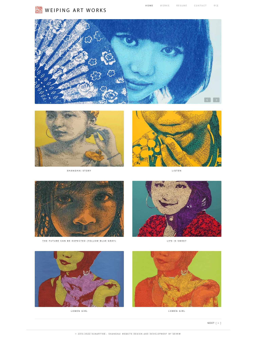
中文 (216, 5)
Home (149, 5)
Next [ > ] (214, 323)
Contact (200, 5)
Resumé (181, 5)
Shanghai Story (79, 171)
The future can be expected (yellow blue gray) (79, 241)
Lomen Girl (79, 311)
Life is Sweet (177, 241)
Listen (177, 171)
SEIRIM (177, 334)
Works (165, 5)
